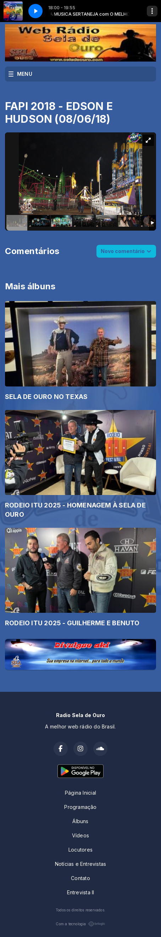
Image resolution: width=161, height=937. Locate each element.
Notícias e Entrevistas (80, 864)
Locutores (80, 850)
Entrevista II (80, 892)
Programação (80, 807)
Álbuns (80, 821)
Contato (80, 878)
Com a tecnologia (80, 923)
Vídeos (80, 835)
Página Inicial (80, 793)
